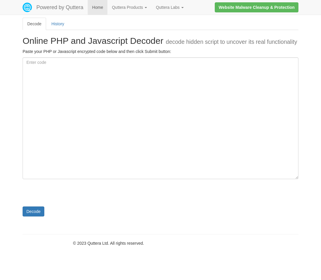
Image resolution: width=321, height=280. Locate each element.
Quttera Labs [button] (170, 7)
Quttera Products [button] (129, 7)
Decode (33, 211)
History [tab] (57, 23)
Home (97, 7)
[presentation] (67, 195)
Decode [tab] (34, 23)
